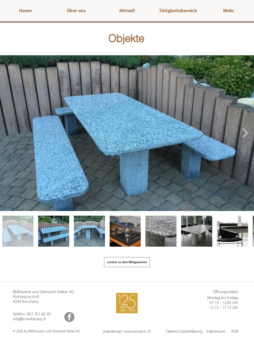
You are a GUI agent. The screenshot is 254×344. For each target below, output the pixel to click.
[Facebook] (69, 317)
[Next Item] (245, 133)
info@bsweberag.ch (29, 319)
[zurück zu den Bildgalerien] (127, 262)
